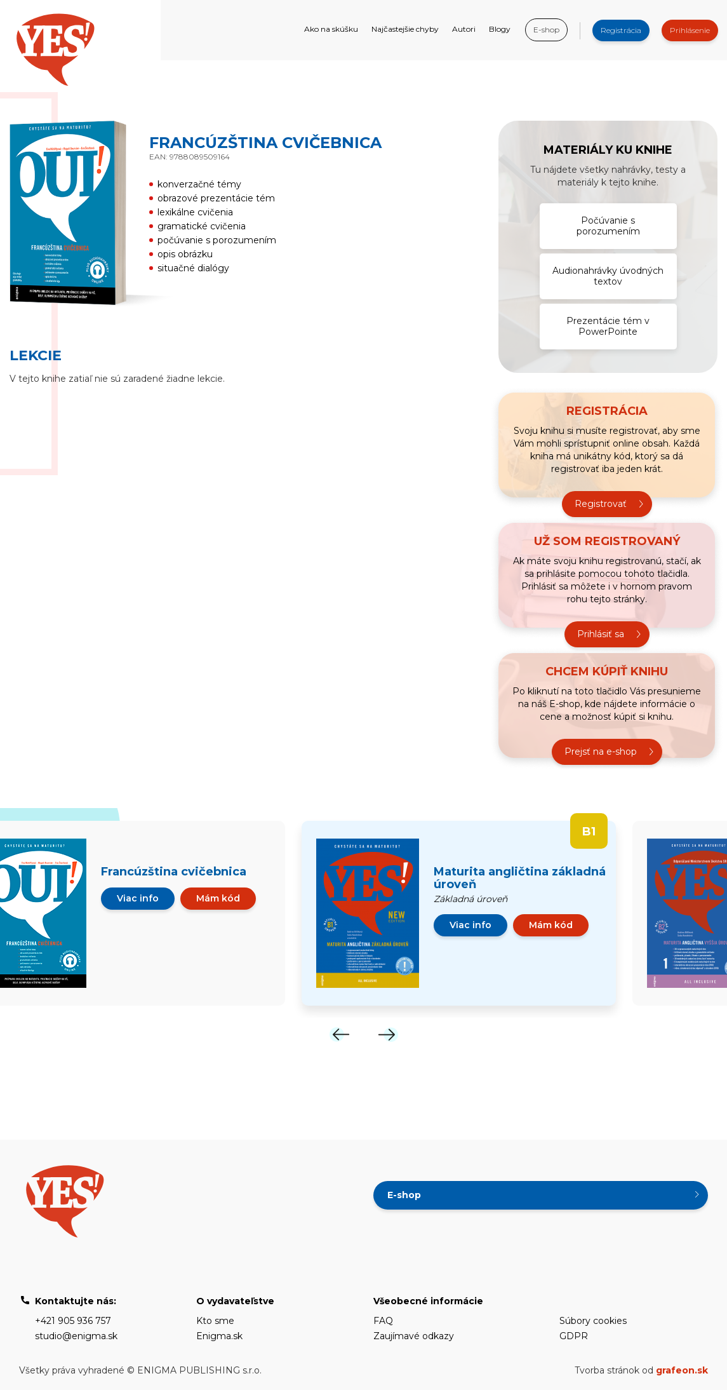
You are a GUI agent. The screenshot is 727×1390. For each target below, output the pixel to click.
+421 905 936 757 (73, 1320)
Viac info (138, 898)
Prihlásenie (690, 30)
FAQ (383, 1320)
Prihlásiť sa (600, 634)
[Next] (388, 1034)
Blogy (499, 29)
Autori (464, 29)
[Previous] (340, 1034)
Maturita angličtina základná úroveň (520, 878)
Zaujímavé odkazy (413, 1336)
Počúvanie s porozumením (608, 226)
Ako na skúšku (331, 29)
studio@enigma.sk (76, 1336)
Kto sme (215, 1320)
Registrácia (621, 30)
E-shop (546, 29)
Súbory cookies (593, 1320)
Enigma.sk (219, 1336)
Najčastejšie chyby (405, 29)
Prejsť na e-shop (600, 751)
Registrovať (601, 503)
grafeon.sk (682, 1370)
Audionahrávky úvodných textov (608, 276)
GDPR (573, 1336)
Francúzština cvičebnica (173, 872)
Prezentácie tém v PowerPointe (608, 326)
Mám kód (218, 898)
